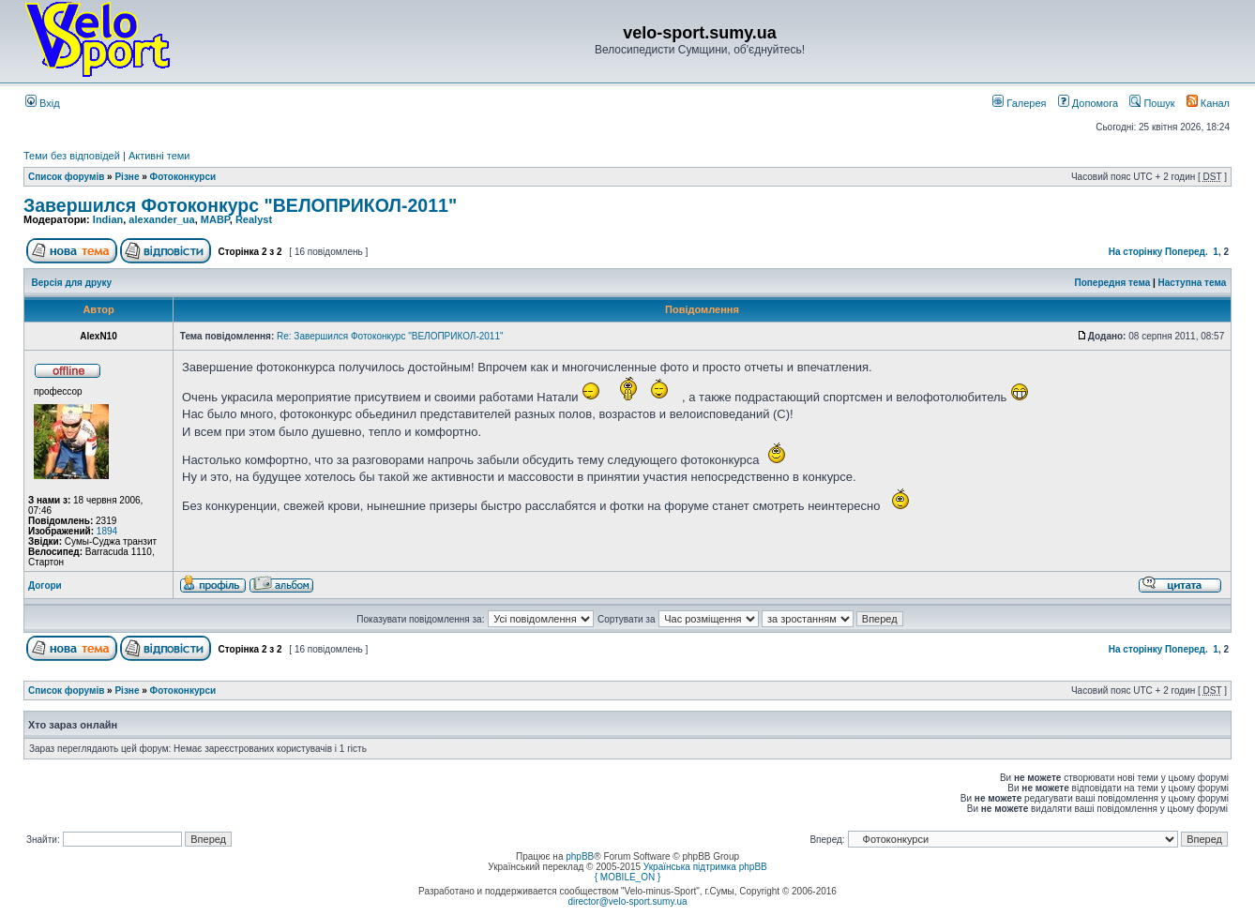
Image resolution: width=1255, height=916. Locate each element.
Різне (126, 177)
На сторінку (1136, 252)
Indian (108, 219)
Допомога (1088, 103)
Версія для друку (72, 283)
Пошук (1151, 103)
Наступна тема (1192, 283)
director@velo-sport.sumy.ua (627, 901)
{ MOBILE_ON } (628, 877)
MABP (215, 219)
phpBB (580, 856)
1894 (107, 531)
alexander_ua (161, 219)
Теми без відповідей (71, 155)
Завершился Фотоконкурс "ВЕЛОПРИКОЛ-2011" (240, 205)
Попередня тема (1112, 283)
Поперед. (1186, 252)
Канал (1208, 103)
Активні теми (159, 155)
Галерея (1019, 103)
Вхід (42, 103)
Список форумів (66, 177)
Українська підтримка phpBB (705, 867)
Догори (45, 585)
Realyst (253, 219)
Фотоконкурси (183, 177)
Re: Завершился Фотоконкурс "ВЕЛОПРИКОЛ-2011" (390, 336)
